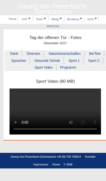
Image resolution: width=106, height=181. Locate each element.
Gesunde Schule (47, 60)
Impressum (41, 164)
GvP (26, 19)
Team (41, 19)
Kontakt (90, 156)
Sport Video (44, 67)
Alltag (56, 19)
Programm (68, 67)
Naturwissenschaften (65, 54)
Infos (92, 19)
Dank (14, 54)
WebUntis (53, 26)
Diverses (33, 54)
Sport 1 (74, 60)
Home (13, 19)
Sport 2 (93, 60)
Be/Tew (94, 54)
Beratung (74, 19)
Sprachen (18, 60)
